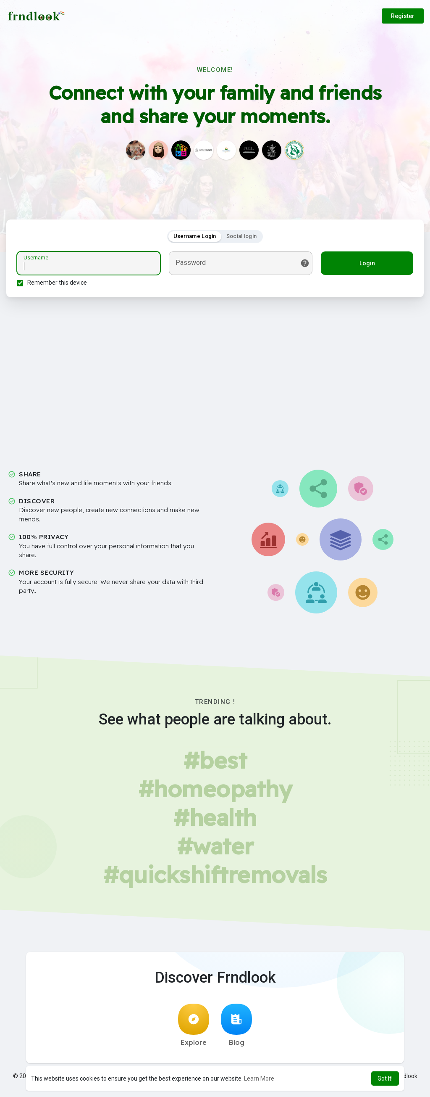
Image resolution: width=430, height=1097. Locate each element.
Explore (193, 1025)
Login (367, 263)
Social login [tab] (241, 236)
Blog (236, 1025)
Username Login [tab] (194, 236)
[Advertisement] (215, 376)
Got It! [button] (385, 1078)
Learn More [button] (259, 1078)
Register (402, 16)
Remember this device (57, 282)
